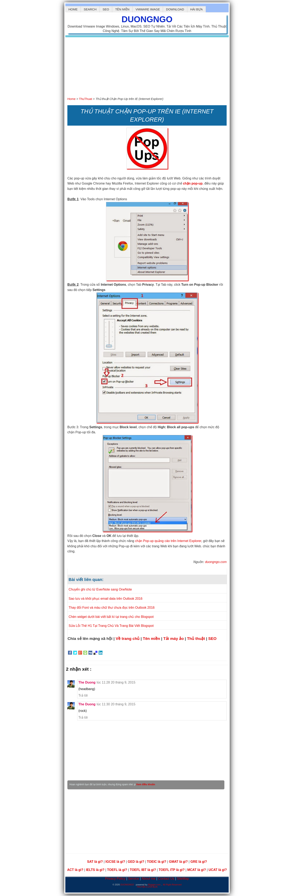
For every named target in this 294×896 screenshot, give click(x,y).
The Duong (87, 682)
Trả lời (83, 695)
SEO (106, 9)
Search (90, 9)
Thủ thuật (196, 638)
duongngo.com (216, 562)
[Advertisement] (147, 65)
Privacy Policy (115, 878)
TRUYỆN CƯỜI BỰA (147, 887)
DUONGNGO (147, 19)
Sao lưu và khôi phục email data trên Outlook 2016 (106, 598)
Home (73, 9)
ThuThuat (86, 99)
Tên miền (152, 638)
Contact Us (166, 878)
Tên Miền (122, 9)
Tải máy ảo (174, 638)
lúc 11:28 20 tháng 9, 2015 (116, 682)
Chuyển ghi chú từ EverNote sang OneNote (100, 589)
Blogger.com (154, 884)
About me (148, 878)
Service (134, 878)
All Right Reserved (172, 884)
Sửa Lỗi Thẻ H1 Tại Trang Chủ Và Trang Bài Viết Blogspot (111, 625)
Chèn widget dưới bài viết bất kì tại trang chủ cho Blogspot (111, 616)
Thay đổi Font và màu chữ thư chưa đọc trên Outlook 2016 (112, 607)
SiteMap (183, 878)
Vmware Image (148, 9)
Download (175, 9)
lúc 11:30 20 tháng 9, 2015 (116, 704)
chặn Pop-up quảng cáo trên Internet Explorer (168, 541)
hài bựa (196, 9)
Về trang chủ (128, 638)
